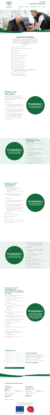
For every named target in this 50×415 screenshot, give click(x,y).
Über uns (38, 6)
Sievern (26, 6)
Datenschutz (11, 399)
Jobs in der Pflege (33, 6)
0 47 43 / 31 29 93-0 (37, 4)
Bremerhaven (21, 6)
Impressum (6, 399)
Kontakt (43, 6)
